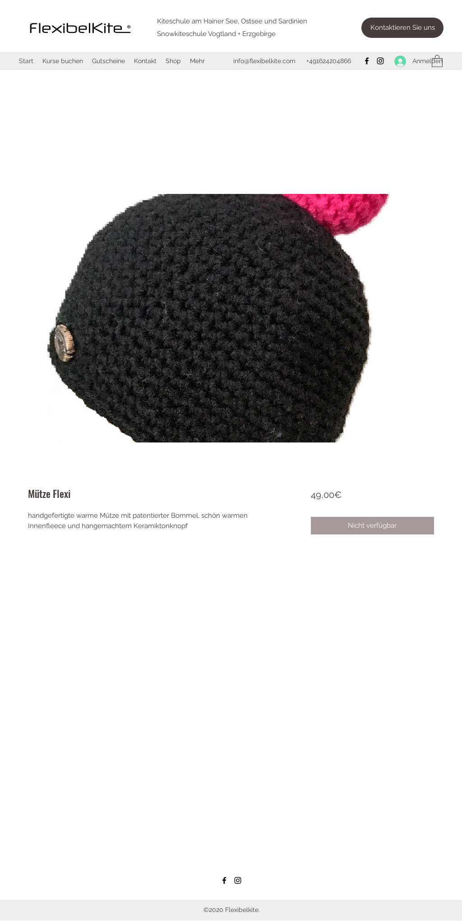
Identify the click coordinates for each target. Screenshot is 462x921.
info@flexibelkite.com (264, 60)
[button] (437, 60)
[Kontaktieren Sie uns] (402, 28)
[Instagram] (380, 60)
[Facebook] (366, 60)
